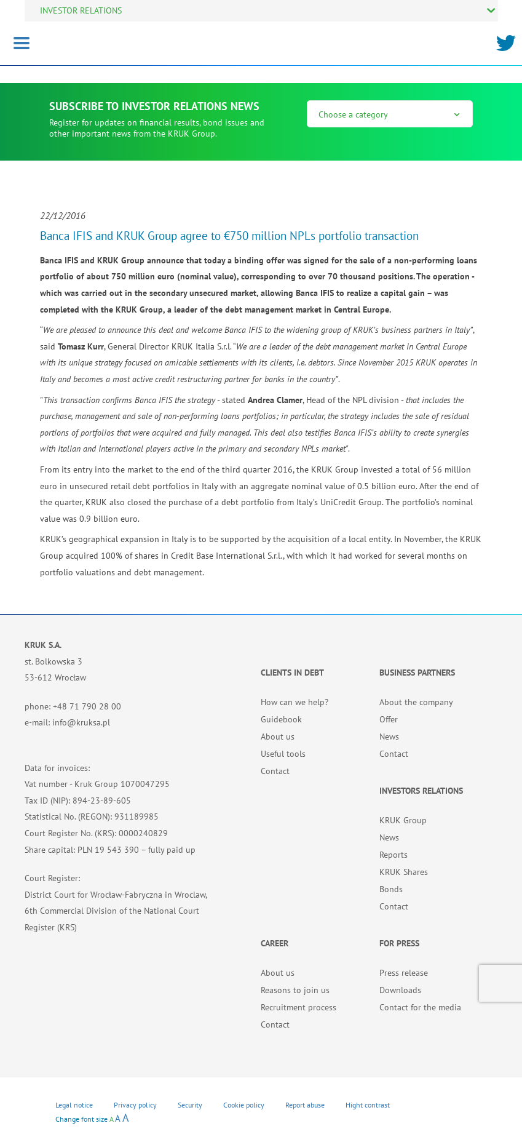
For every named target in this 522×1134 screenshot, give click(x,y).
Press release (403, 972)
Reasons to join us (295, 990)
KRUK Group (403, 820)
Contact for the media (420, 1007)
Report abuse (305, 1104)
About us (278, 736)
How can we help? (294, 702)
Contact (275, 771)
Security (190, 1104)
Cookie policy (243, 1104)
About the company (416, 702)
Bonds (391, 889)
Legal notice (74, 1104)
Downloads (400, 990)
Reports (393, 854)
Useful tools (283, 753)
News (389, 736)
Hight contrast (368, 1104)
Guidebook (281, 719)
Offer (388, 719)
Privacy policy (135, 1104)
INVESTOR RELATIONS (81, 10)
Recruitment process (298, 1007)
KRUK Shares (403, 871)
